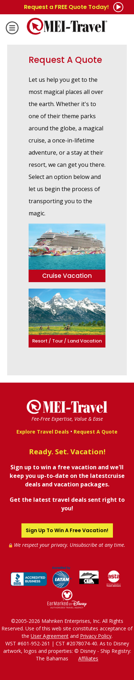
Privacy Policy (95, 635)
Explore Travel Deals (42, 431)
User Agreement (50, 635)
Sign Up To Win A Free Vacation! (67, 530)
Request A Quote (96, 431)
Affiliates (88, 658)
